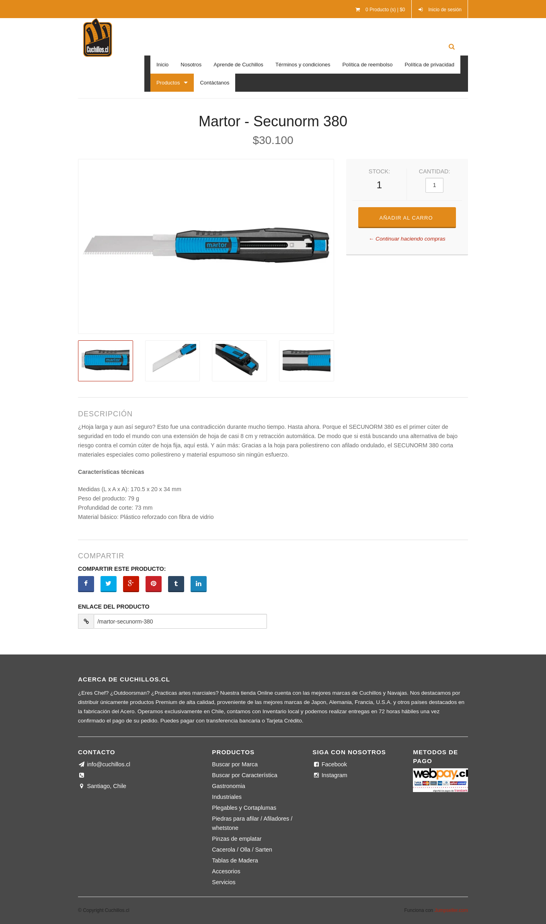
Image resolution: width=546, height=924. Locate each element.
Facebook (329, 764)
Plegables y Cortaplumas (244, 808)
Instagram (329, 775)
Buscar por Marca (235, 764)
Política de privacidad (429, 65)
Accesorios (226, 871)
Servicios (223, 882)
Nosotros (191, 65)
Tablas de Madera (235, 860)
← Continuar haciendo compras (407, 239)
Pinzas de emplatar (236, 839)
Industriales (227, 797)
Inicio (162, 65)
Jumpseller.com (451, 910)
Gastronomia (228, 786)
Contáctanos (214, 83)
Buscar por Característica (244, 775)
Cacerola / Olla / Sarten (242, 849)
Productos (168, 83)
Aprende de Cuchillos (238, 65)
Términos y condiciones (302, 65)
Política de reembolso (367, 65)
